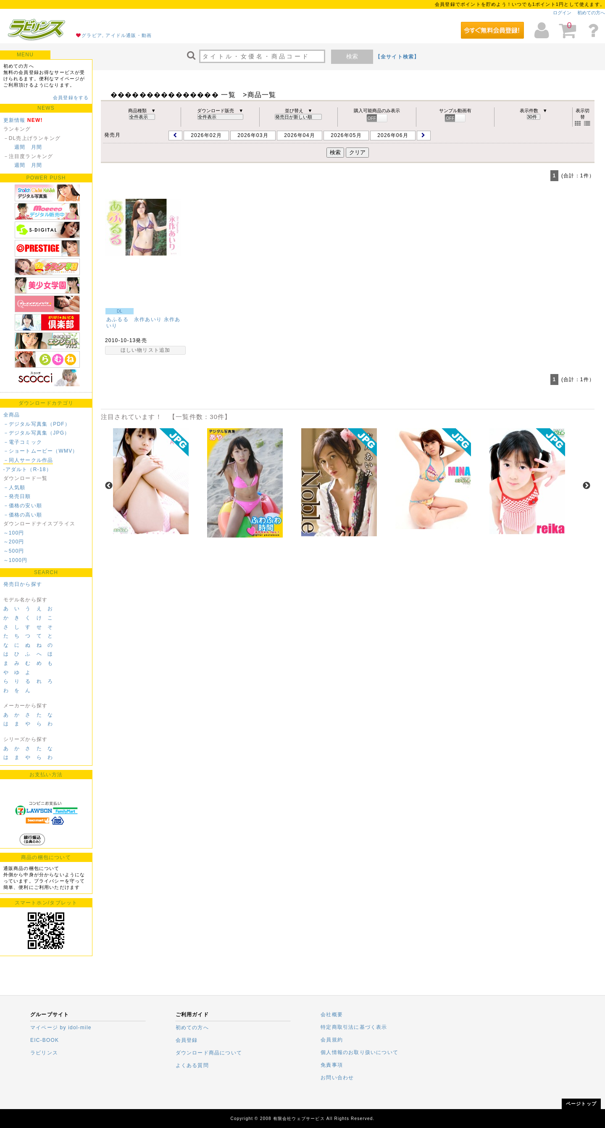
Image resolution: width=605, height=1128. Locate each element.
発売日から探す (22, 584)
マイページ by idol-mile (61, 1027)
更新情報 (14, 120)
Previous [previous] (109, 486)
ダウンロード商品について (209, 1053)
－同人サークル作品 (28, 460)
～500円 (13, 551)
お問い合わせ (337, 1078)
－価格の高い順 (22, 515)
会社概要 (332, 1014)
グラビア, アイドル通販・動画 (117, 35)
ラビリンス (44, 1053)
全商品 (11, 415)
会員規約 (332, 1040)
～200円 (13, 542)
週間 (19, 147)
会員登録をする (71, 97)
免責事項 (332, 1065)
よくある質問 (192, 1065)
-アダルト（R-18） (27, 469)
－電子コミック (22, 442)
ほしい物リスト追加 (146, 350)
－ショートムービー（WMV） (40, 451)
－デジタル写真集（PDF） (37, 424)
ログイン (562, 12)
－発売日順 (17, 496)
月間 (36, 147)
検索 (352, 56)
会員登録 (187, 1040)
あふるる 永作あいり (134, 319)
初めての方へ (591, 12)
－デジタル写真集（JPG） (36, 433)
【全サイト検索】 (397, 57)
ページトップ (581, 1103)
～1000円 (15, 560)
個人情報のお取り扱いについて (359, 1052)
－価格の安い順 (22, 506)
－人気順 (14, 487)
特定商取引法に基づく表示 (354, 1027)
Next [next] (586, 486)
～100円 (13, 533)
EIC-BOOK (44, 1040)
